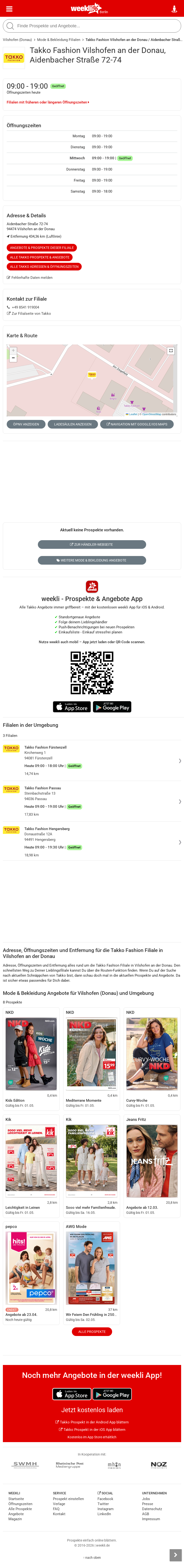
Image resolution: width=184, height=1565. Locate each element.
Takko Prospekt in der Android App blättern (92, 1422)
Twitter (103, 1504)
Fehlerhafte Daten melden (29, 277)
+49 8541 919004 (23, 307)
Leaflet (131, 414)
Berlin (104, 12)
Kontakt (59, 1514)
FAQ (56, 1509)
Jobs (146, 1499)
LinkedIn (104, 1514)
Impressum (151, 1519)
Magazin (15, 1519)
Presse (147, 1504)
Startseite (16, 1499)
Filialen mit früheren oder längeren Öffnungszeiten (48, 102)
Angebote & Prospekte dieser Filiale (42, 248)
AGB (145, 1514)
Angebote (16, 1514)
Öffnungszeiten (20, 1504)
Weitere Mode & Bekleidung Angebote (91, 560)
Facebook (105, 1499)
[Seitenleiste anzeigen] (176, 1555)
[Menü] (9, 9)
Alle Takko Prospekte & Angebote (39, 257)
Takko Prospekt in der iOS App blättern (92, 1429)
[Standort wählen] (174, 9)
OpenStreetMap (151, 414)
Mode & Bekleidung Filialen (58, 40)
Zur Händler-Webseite (91, 544)
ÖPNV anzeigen (26, 424)
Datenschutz (152, 1509)
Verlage (59, 1504)
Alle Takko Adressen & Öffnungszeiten (44, 267)
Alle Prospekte (92, 1332)
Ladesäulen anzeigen (73, 424)
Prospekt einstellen (68, 1499)
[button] (170, 351)
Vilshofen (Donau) (17, 40)
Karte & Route (22, 335)
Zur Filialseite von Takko (29, 313)
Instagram (106, 1509)
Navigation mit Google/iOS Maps (137, 424)
